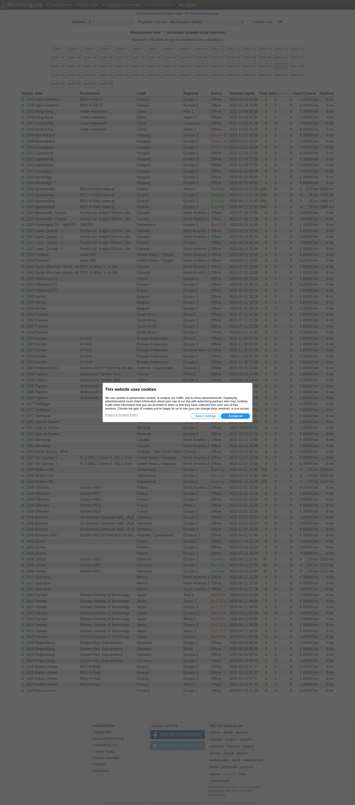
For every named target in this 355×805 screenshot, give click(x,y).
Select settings (205, 416)
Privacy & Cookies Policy (121, 415)
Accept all (235, 416)
